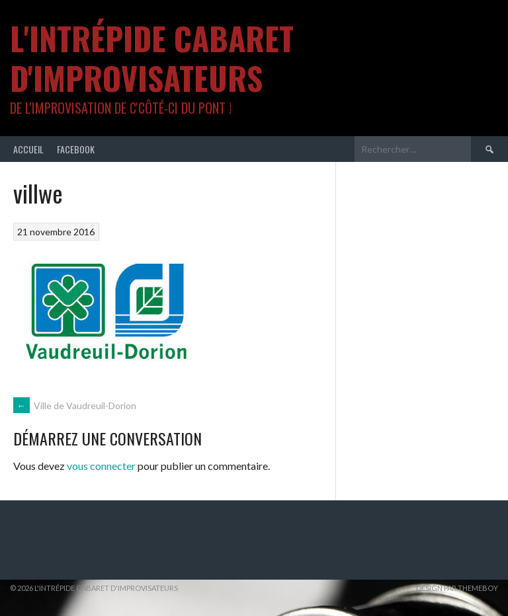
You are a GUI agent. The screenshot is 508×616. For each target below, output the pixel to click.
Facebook (76, 149)
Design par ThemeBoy (457, 588)
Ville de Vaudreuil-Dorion (74, 405)
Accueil (28, 149)
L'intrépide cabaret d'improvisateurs (152, 58)
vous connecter (101, 465)
